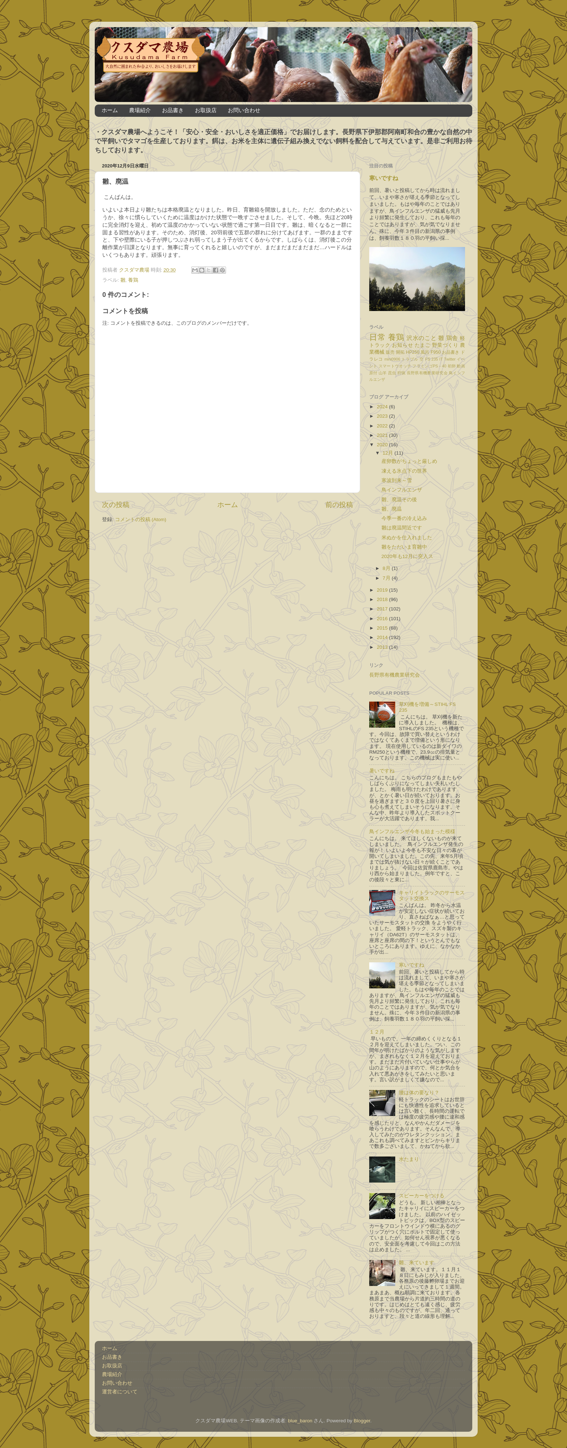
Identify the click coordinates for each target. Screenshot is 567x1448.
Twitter (450, 359)
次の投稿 (115, 504)
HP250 (412, 352)
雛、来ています (416, 1262)
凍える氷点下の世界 (404, 471)
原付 (373, 373)
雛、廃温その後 (399, 499)
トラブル (409, 359)
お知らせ (402, 345)
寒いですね (383, 178)
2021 (383, 435)
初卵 (452, 366)
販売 (390, 352)
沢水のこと (421, 338)
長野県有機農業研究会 (427, 373)
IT (441, 359)
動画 (461, 366)
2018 (383, 599)
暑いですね (382, 771)
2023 (383, 416)
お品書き (173, 110)
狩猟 (401, 373)
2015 (383, 628)
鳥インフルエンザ (401, 490)
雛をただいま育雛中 (404, 547)
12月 (389, 453)
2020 (383, 444)
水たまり (409, 1159)
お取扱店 (206, 110)
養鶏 (133, 280)
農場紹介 (140, 110)
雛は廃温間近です (401, 528)
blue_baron (300, 1420)
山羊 (383, 373)
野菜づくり (445, 345)
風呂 (425, 352)
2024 (383, 406)
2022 (383, 426)
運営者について (119, 1391)
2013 (383, 647)
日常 (377, 337)
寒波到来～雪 (396, 480)
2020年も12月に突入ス (407, 556)
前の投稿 (339, 504)
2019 (383, 590)
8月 (387, 568)
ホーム (110, 110)
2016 (383, 618)
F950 (436, 352)
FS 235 (431, 359)
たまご (423, 345)
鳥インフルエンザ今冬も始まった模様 (412, 831)
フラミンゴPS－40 (429, 366)
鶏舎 (452, 338)
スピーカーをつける (421, 1195)
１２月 (376, 1032)
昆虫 (392, 373)
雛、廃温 (391, 509)
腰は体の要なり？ (419, 1092)
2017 (383, 609)
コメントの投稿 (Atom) (140, 519)
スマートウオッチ (395, 366)
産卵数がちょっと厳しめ (409, 461)
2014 (383, 637)
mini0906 (392, 359)
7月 (387, 578)
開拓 (400, 352)
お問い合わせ (244, 110)
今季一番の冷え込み (404, 518)
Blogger (362, 1420)
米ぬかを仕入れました (406, 537)
